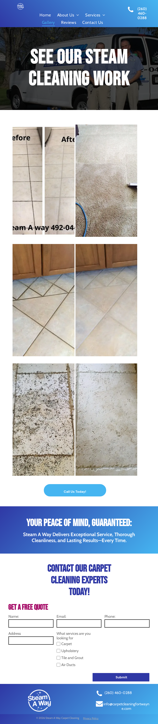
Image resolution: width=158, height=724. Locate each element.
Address (14, 633)
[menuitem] (45, 15)
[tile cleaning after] (106, 419)
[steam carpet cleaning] (106, 181)
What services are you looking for (74, 635)
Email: (61, 616)
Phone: (110, 616)
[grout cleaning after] (106, 300)
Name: (13, 616)
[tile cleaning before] (43, 419)
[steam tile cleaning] (43, 181)
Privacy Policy (91, 718)
